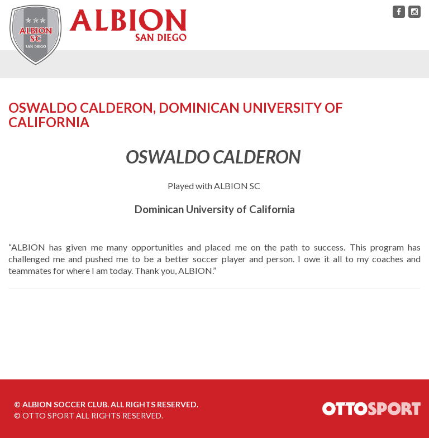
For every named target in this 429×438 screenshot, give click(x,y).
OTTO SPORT (48, 415)
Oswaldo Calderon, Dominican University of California (175, 114)
